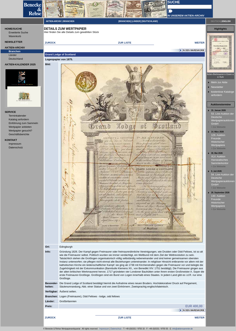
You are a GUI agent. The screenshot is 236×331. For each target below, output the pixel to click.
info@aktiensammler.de (182, 329)
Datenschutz (116, 329)
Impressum (104, 329)
